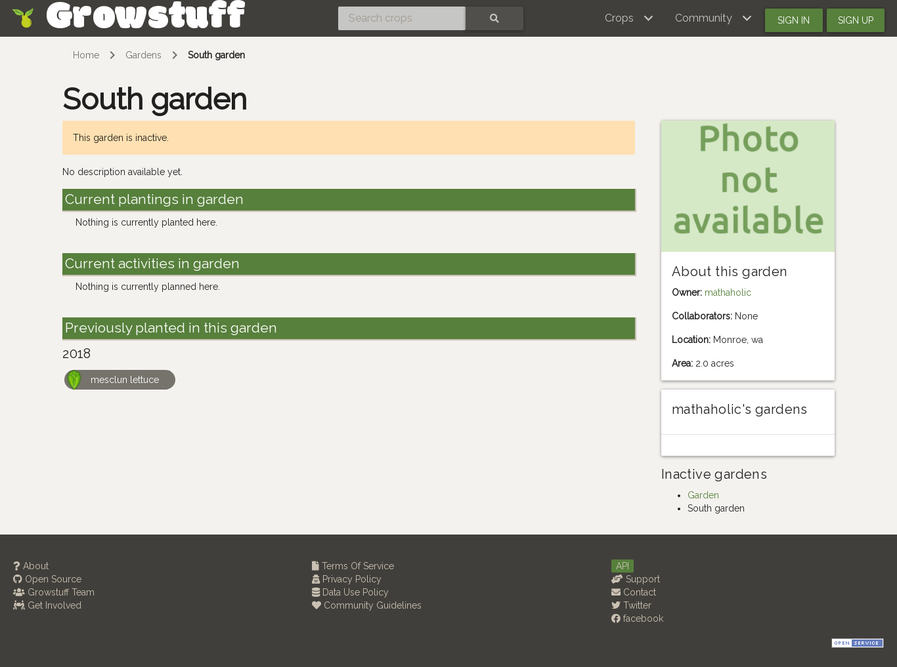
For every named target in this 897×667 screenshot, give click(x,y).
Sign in (793, 20)
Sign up (855, 20)
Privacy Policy (347, 579)
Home (86, 55)
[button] (629, 18)
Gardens (143, 55)
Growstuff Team (54, 592)
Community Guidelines (367, 605)
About (31, 566)
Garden (703, 495)
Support (635, 579)
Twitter (631, 605)
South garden (216, 55)
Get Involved (47, 605)
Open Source (47, 579)
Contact (633, 592)
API (622, 566)
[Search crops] (402, 18)
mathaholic (728, 292)
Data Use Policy (350, 592)
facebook (637, 618)
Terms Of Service (353, 566)
